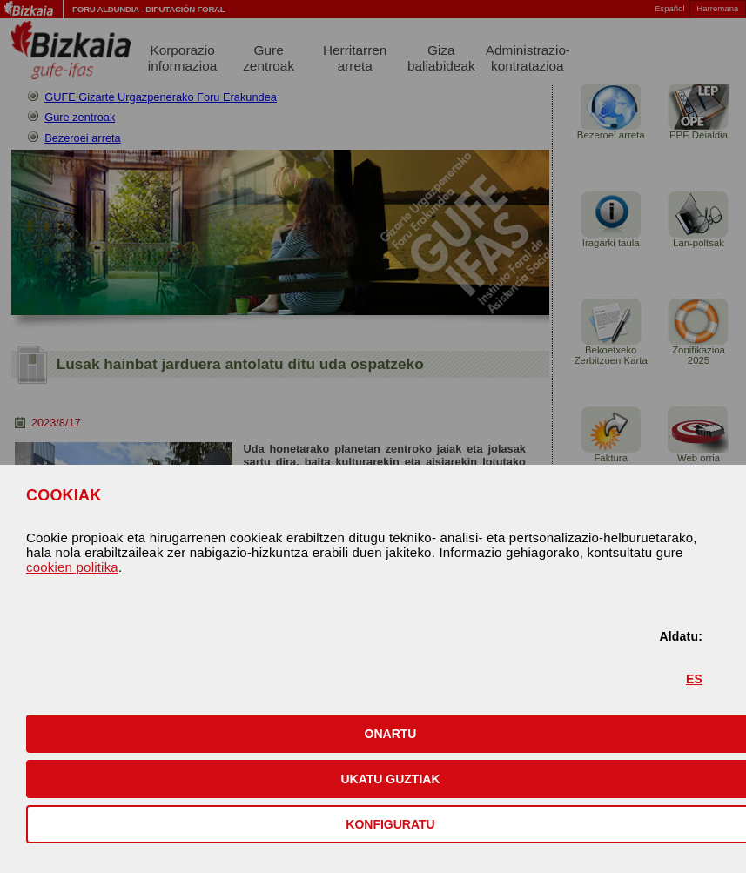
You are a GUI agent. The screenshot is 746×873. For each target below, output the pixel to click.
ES (694, 679)
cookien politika (72, 567)
